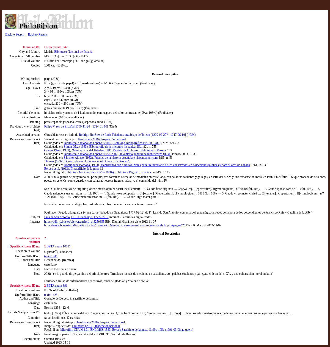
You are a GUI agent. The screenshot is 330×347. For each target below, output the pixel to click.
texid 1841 (51, 256)
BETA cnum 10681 (59, 246)
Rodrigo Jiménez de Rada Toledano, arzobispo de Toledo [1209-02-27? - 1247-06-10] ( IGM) (137, 134)
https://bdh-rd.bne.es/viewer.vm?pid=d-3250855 (74, 221)
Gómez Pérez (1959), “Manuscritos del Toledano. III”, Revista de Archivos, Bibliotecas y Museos (105, 150)
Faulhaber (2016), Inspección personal (102, 139)
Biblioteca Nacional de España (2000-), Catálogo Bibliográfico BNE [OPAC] (112, 143)
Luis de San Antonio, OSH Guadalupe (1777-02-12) (76, 217)
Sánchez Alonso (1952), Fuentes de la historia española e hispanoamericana (111, 157)
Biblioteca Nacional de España (73, 51)
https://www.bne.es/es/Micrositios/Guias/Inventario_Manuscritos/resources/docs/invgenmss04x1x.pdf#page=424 (114, 225)
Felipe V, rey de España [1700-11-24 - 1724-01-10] (76, 126)
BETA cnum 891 (57, 285)
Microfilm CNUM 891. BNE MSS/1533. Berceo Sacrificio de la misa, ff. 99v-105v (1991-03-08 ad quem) (126, 329)
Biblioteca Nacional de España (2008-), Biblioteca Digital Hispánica (108, 172)
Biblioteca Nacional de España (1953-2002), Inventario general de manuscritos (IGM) (117, 154)
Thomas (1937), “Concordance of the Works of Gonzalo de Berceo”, (87, 161)
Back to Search (15, 34)
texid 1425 (51, 295)
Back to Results (37, 34)
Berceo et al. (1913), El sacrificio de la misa (71, 168)
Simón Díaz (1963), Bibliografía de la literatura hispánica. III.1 (103, 146)
